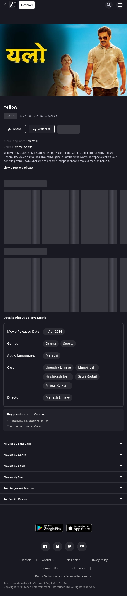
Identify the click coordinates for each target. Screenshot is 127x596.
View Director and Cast (18, 168)
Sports (28, 147)
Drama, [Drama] (18, 147)
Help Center (72, 560)
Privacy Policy (99, 560)
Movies (52, 116)
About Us (48, 560)
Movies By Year (14, 477)
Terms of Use (50, 568)
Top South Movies (15, 499)
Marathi (33, 141)
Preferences (77, 568)
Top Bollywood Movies (19, 488)
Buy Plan (27, 5)
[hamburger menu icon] (119, 5)
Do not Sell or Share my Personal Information (63, 576)
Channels (25, 560)
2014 (39, 116)
